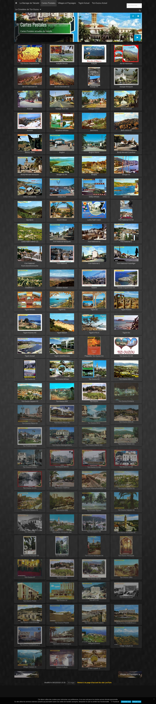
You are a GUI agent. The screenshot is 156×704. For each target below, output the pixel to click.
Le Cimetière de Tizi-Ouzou (27, 9)
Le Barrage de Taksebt (29, 3)
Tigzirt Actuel (83, 3)
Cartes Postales (48, 3)
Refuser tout (137, 702)
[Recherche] (134, 5)
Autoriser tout (126, 702)
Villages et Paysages (67, 3)
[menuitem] (16, 3)
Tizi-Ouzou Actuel (99, 3)
